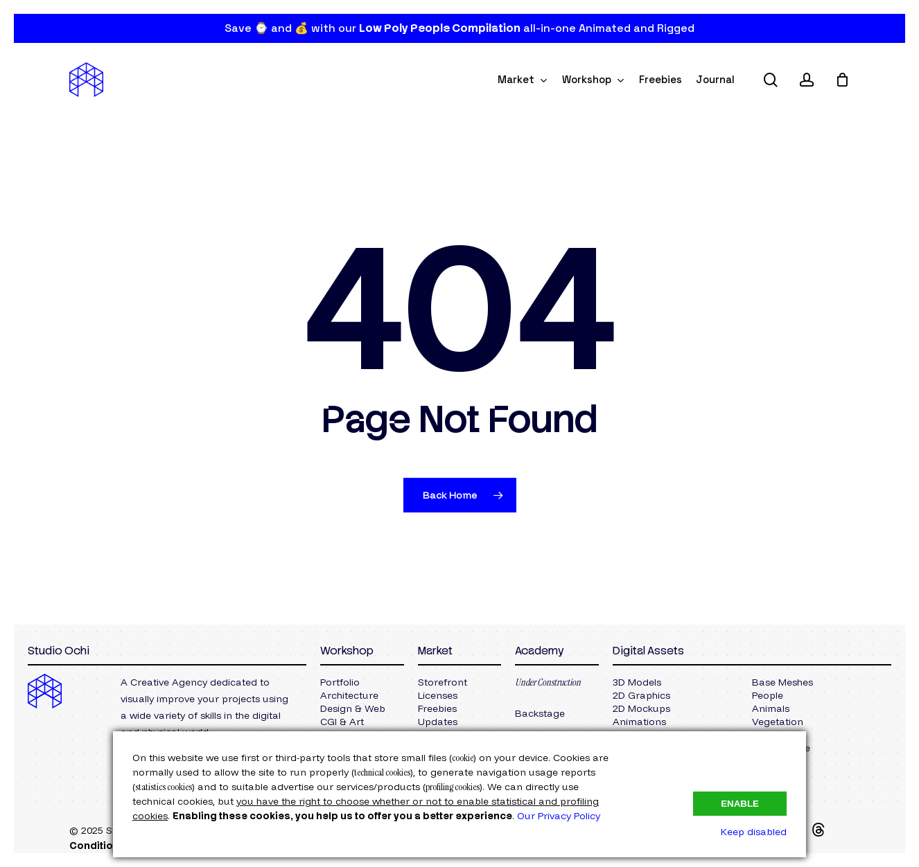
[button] (340, 682)
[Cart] (842, 79)
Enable (740, 803)
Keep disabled (754, 831)
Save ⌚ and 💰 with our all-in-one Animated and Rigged (459, 28)
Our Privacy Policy (558, 816)
